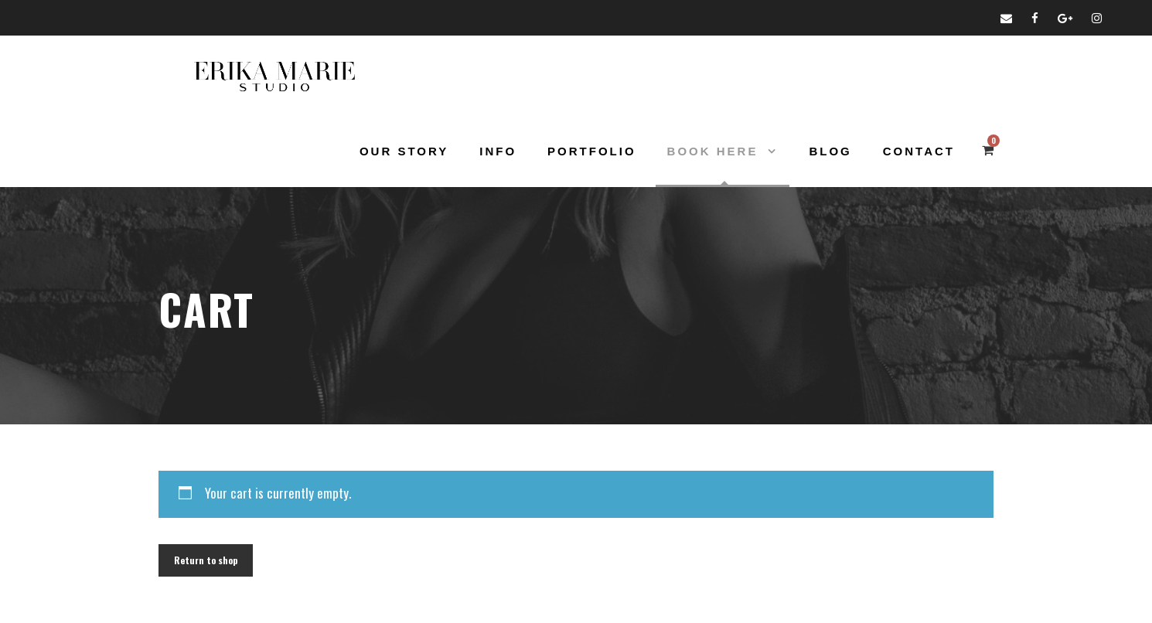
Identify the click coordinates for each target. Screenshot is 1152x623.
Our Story (404, 151)
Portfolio (591, 151)
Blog (830, 151)
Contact (919, 151)
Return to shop (205, 560)
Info (497, 151)
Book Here (712, 151)
